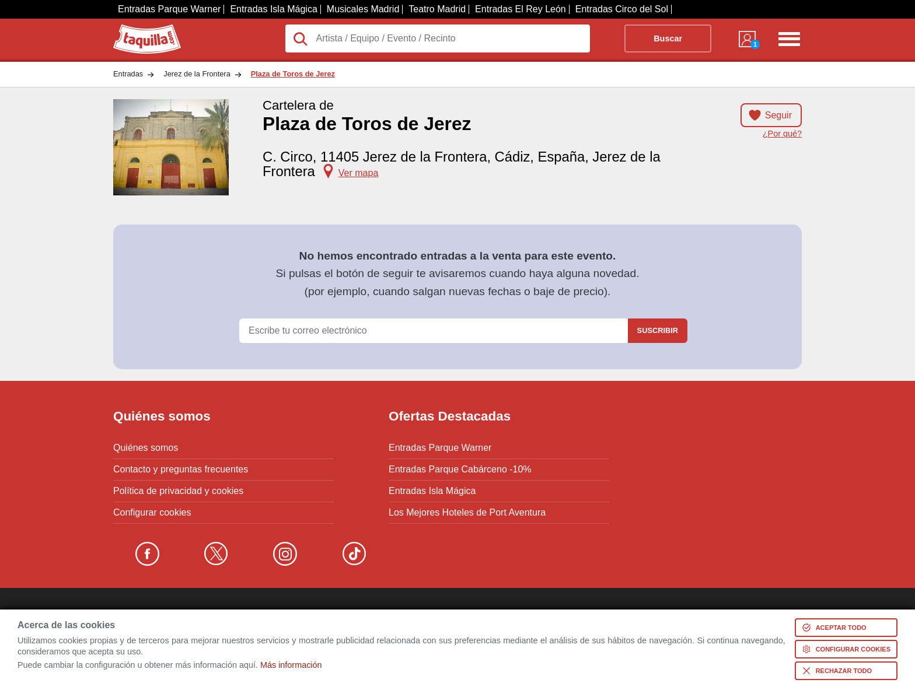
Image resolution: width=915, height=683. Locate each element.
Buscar (668, 38)
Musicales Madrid (363, 9)
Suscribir (657, 330)
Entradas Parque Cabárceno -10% (460, 469)
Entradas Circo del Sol (621, 9)
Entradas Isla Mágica (273, 9)
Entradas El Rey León (520, 9)
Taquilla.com (139, 29)
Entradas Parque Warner (169, 9)
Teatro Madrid (437, 9)
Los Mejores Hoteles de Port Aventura (467, 512)
